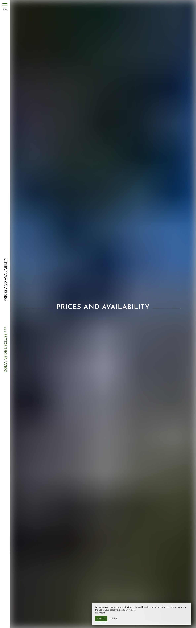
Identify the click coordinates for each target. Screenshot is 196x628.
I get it (101, 618)
